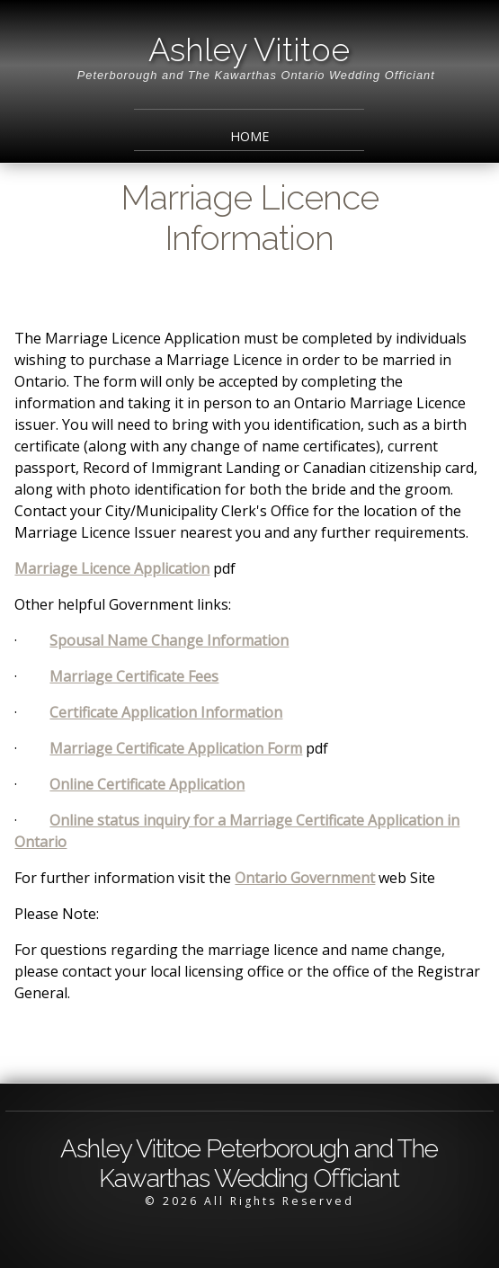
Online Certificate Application (147, 784)
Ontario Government (305, 878)
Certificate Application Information (165, 712)
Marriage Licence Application (111, 568)
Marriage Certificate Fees (133, 676)
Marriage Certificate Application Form (175, 748)
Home (249, 136)
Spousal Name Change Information (169, 640)
